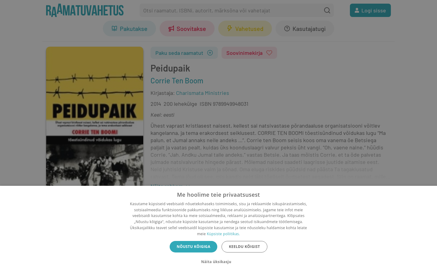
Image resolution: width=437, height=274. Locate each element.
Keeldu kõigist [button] (244, 246)
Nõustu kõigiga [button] (193, 246)
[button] (218, 262)
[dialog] (218, 230)
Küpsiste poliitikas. (223, 233)
